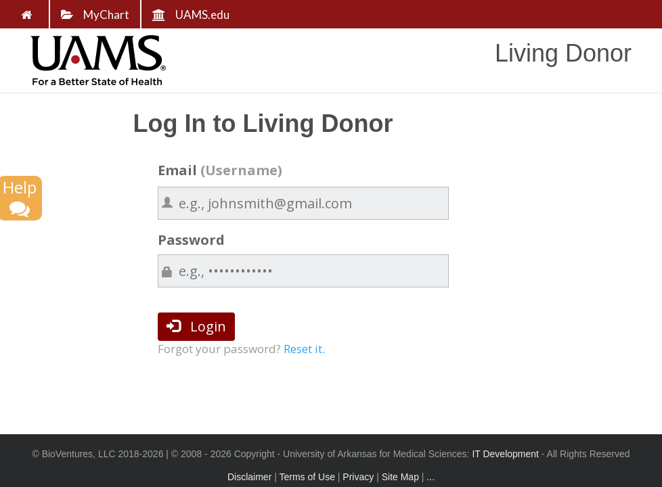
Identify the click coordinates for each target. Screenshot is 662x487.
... (430, 476)
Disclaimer (249, 476)
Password (191, 240)
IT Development (505, 453)
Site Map (400, 476)
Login (196, 326)
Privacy (358, 476)
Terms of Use (306, 476)
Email (220, 170)
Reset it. (304, 348)
